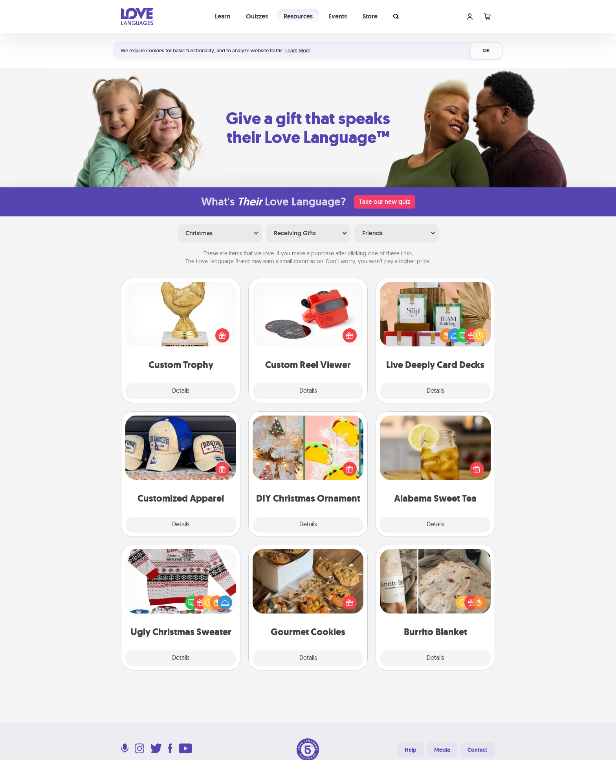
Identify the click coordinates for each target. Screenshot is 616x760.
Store (370, 16)
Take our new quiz (384, 202)
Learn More (297, 50)
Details (181, 391)
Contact (477, 749)
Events (337, 16)
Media (442, 749)
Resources (298, 16)
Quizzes (257, 16)
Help (410, 749)
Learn (222, 16)
